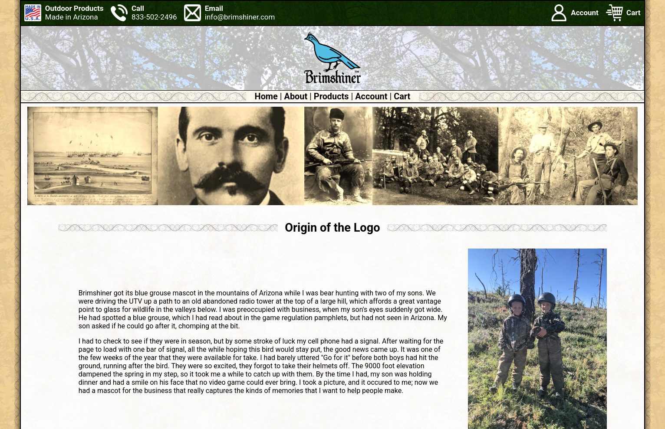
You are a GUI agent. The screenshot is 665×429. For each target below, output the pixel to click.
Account (371, 97)
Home (266, 97)
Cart (402, 97)
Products (331, 97)
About (296, 97)
